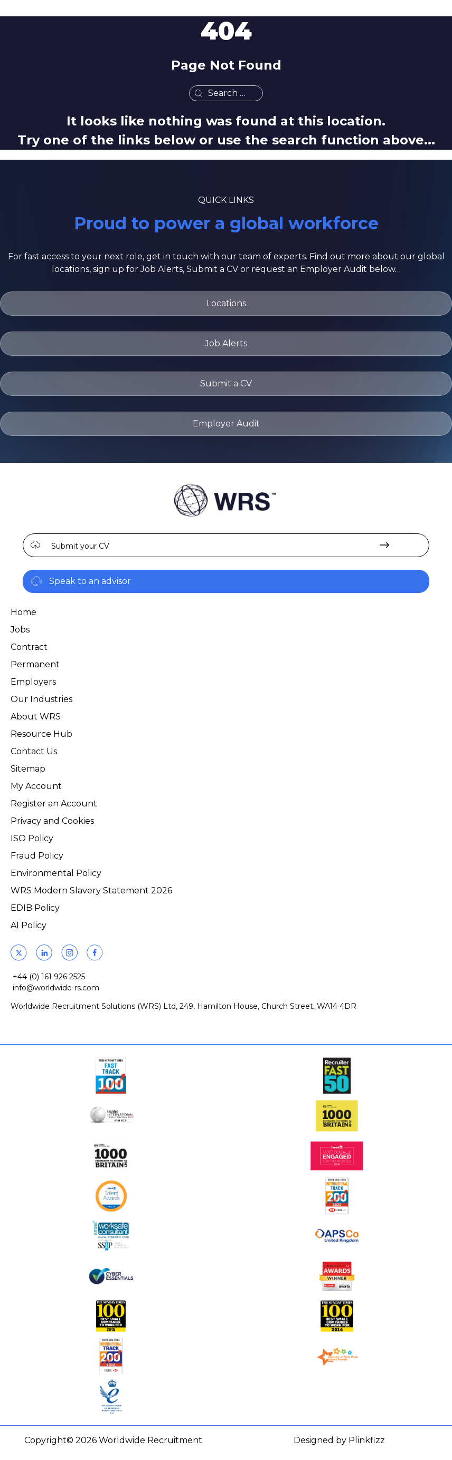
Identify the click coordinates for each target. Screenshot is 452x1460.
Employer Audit (226, 423)
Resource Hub (41, 734)
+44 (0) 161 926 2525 (49, 976)
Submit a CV (226, 383)
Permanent (35, 664)
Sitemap (28, 769)
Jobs (20, 630)
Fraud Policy (37, 856)
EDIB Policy (35, 908)
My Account (36, 786)
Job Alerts (226, 343)
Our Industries (41, 699)
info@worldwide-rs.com (56, 987)
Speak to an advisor (90, 581)
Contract (29, 647)
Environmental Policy (56, 873)
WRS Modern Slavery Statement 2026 (91, 890)
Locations (226, 303)
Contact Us (34, 751)
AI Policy (28, 925)
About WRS (36, 717)
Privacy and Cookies (52, 821)
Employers (33, 682)
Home (23, 612)
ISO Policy (32, 838)
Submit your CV (80, 546)
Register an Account (54, 804)
